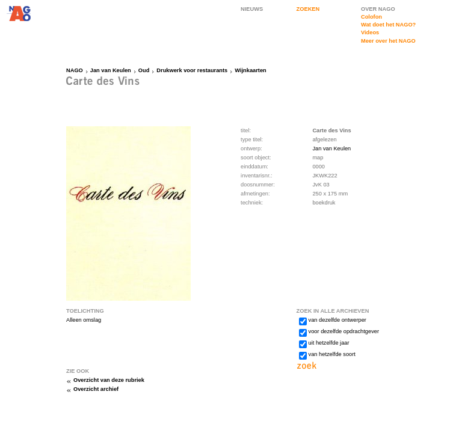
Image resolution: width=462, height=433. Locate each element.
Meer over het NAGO (388, 41)
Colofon (371, 17)
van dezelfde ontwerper (337, 320)
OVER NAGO (378, 9)
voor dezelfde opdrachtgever (344, 331)
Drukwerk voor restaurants (191, 70)
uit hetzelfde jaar (329, 343)
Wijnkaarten (250, 70)
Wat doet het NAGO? (388, 25)
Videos (370, 32)
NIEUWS (252, 9)
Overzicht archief (96, 389)
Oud (144, 70)
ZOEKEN (308, 9)
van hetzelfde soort (332, 354)
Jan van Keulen (110, 70)
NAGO (74, 70)
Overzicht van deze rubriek (108, 380)
